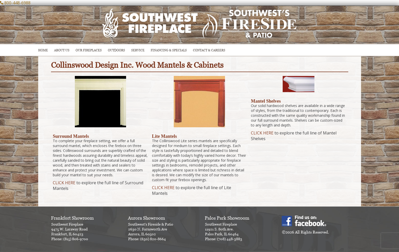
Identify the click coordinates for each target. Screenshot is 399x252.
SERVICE (138, 50)
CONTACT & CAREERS (209, 50)
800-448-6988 (17, 3)
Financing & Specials (169, 50)
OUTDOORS (116, 50)
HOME (43, 50)
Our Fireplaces (89, 50)
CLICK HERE (64, 183)
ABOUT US (61, 50)
